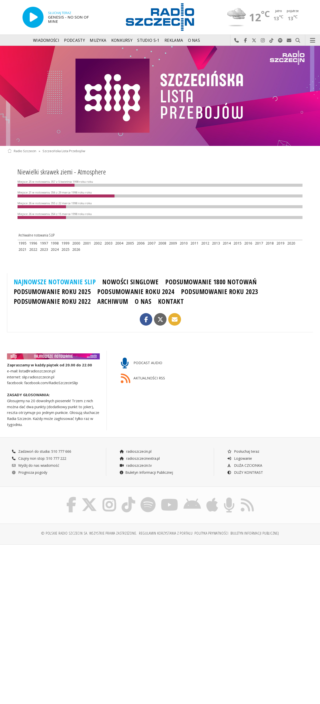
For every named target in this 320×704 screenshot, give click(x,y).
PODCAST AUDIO (141, 363)
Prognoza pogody (30, 472)
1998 (55, 243)
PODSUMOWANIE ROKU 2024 (135, 291)
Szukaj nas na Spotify (280, 40)
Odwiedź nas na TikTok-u (271, 40)
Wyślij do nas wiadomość (289, 40)
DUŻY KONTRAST (245, 472)
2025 (66, 249)
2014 (227, 243)
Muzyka (98, 40)
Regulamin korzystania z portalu (166, 533)
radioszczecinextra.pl (139, 458)
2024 (55, 249)
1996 (33, 243)
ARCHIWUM (112, 301)
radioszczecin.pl (135, 451)
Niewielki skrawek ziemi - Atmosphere (62, 171)
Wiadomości (46, 40)
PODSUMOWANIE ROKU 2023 (219, 291)
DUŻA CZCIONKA (244, 465)
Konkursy (121, 40)
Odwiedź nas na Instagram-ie (262, 40)
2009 (173, 243)
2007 (152, 243)
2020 (291, 243)
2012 (205, 243)
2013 (216, 243)
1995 (22, 243)
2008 (162, 243)
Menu (312, 40)
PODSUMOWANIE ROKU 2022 (52, 301)
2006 (141, 243)
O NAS (143, 301)
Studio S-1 (148, 40)
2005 (130, 243)
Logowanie (239, 458)
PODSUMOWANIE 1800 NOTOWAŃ (210, 281)
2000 (76, 243)
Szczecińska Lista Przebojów (63, 151)
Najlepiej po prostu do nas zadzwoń (236, 40)
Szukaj (298, 40)
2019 (280, 243)
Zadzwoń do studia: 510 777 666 (42, 451)
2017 (259, 243)
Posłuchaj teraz (243, 451)
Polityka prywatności (211, 533)
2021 (22, 249)
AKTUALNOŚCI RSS (143, 378)
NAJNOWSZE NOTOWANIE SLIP (55, 281)
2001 (87, 243)
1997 (44, 243)
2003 (108, 243)
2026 (76, 249)
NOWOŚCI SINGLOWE (130, 281)
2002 (98, 243)
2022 (33, 249)
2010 (184, 243)
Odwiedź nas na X (254, 40)
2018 (270, 243)
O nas (194, 40)
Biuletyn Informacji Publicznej (146, 472)
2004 (119, 243)
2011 (194, 243)
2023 (44, 249)
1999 (66, 243)
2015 (238, 243)
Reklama (173, 40)
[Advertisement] (83, 587)
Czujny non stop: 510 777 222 (39, 458)
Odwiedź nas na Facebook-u (245, 40)
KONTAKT (171, 301)
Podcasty (74, 40)
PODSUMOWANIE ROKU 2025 (52, 291)
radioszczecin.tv (135, 465)
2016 (248, 243)
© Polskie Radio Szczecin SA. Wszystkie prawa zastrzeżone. (89, 533)
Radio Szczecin (22, 151)
